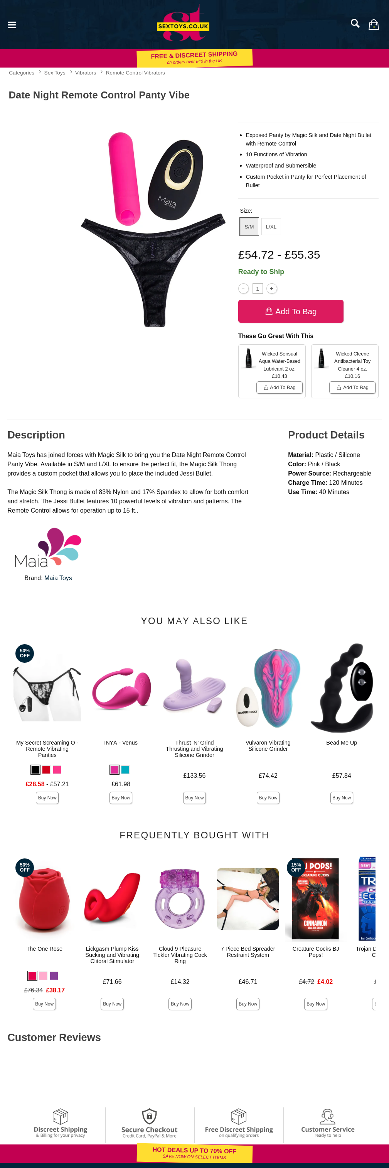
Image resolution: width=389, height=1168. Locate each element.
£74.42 (268, 775)
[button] (35, 769)
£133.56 (195, 775)
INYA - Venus (121, 742)
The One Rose (44, 948)
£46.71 (248, 981)
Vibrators (85, 72)
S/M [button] (249, 226)
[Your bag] (373, 24)
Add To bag (291, 311)
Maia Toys (58, 578)
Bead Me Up (341, 742)
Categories (21, 72)
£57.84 (341, 775)
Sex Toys (55, 72)
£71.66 (112, 981)
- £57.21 (47, 784)
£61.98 (120, 784)
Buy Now (47, 798)
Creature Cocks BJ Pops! (316, 951)
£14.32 (180, 981)
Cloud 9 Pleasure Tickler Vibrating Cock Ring (180, 955)
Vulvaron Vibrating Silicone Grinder (268, 745)
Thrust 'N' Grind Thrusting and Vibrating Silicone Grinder (194, 748)
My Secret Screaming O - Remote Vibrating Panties (47, 748)
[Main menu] (11, 24)
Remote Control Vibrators (135, 72)
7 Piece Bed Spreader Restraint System (248, 951)
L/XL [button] (271, 226)
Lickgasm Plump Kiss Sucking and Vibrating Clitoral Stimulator (112, 955)
